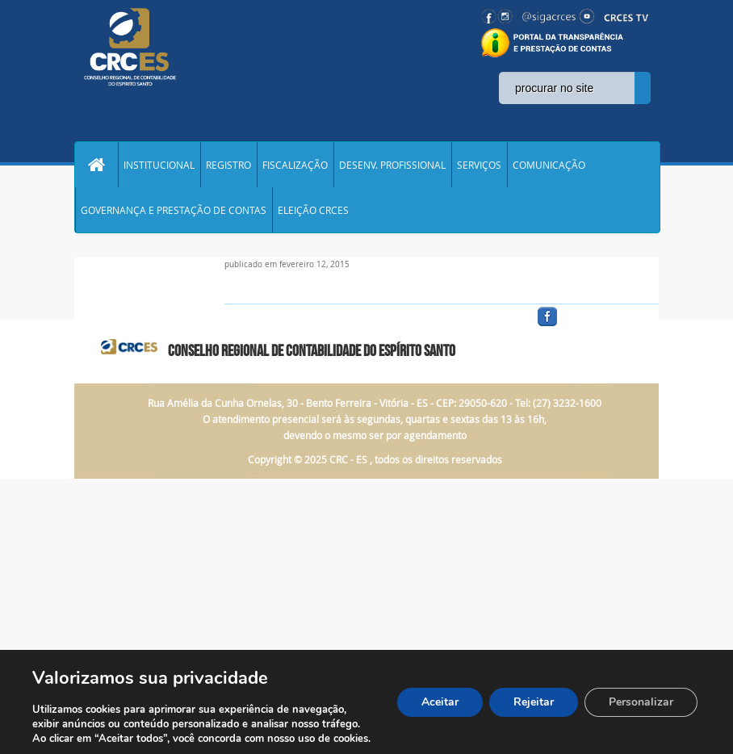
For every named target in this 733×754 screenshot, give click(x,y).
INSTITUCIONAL (159, 164)
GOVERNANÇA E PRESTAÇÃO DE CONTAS (173, 209)
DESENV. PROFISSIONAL (392, 164)
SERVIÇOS (479, 164)
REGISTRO (228, 164)
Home (96, 164)
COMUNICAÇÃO (549, 164)
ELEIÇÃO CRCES (313, 209)
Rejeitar (533, 702)
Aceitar (440, 702)
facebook (586, 326)
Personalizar (641, 702)
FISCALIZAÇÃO (295, 164)
